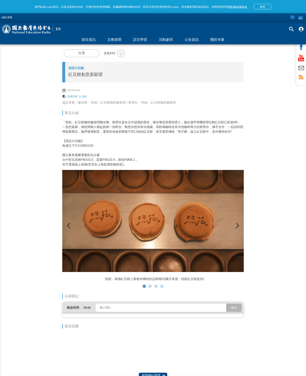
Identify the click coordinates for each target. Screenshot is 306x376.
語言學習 (140, 40)
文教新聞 (114, 40)
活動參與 (166, 40)
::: (1, 17)
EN (58, 29)
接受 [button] (262, 6)
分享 (81, 53)
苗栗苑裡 (72, 96)
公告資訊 (192, 40)
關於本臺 (217, 40)
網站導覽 (7, 17)
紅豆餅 (83, 96)
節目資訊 (89, 40)
